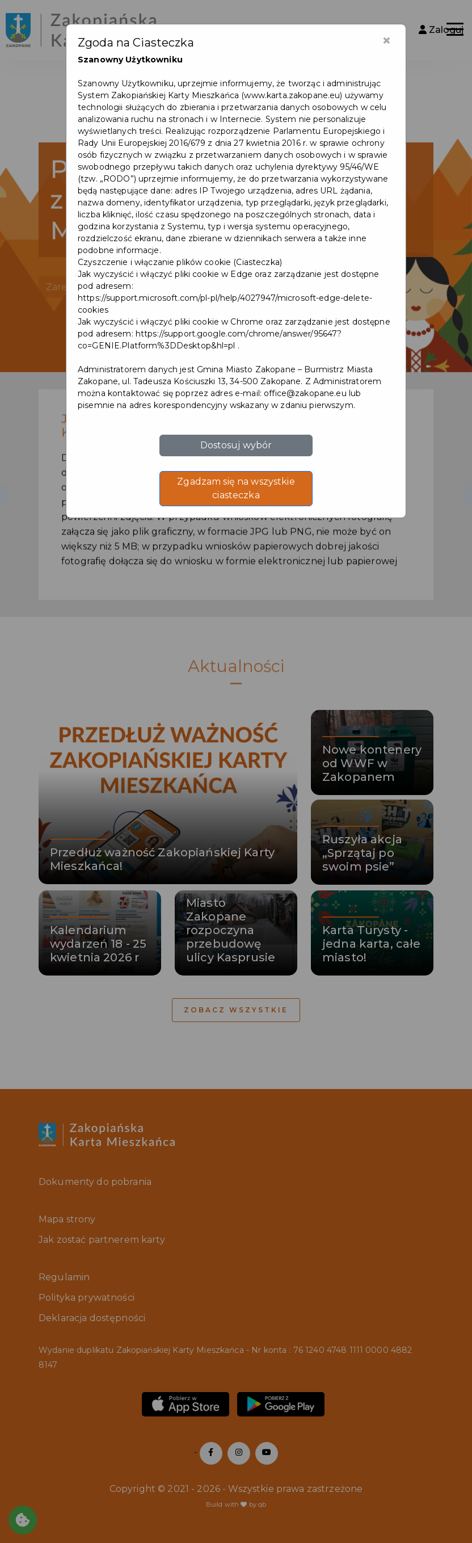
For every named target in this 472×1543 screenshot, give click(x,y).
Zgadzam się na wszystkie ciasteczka (235, 488)
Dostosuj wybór (236, 445)
